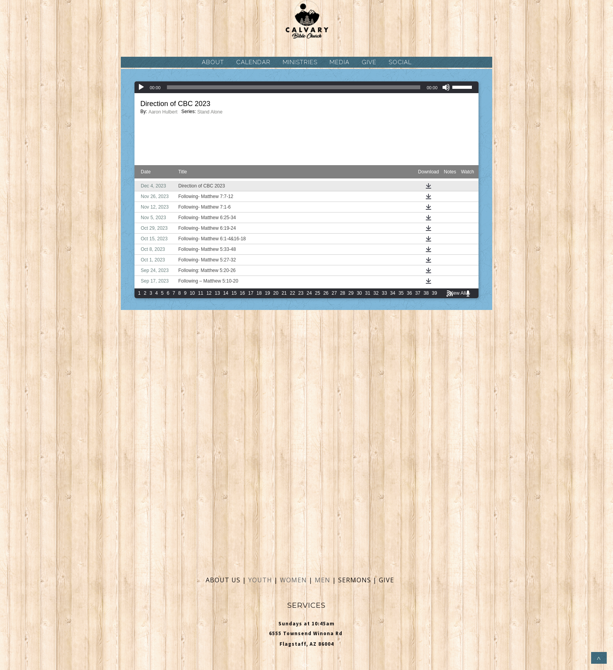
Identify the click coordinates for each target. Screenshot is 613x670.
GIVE (369, 62)
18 (259, 293)
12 (209, 293)
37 (417, 293)
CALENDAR (253, 62)
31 (367, 293)
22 (292, 293)
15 (234, 293)
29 (350, 293)
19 (267, 293)
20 (275, 293)
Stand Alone (209, 112)
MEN (322, 580)
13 (217, 293)
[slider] (294, 87)
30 (359, 293)
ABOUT (213, 62)
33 (384, 293)
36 (409, 293)
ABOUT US (223, 580)
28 (342, 293)
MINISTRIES (300, 62)
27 (334, 293)
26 (325, 293)
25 (317, 293)
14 (225, 293)
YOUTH (260, 580)
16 (242, 293)
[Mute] (446, 87)
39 (434, 293)
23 (300, 293)
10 (192, 293)
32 (375, 293)
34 (392, 293)
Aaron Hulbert (163, 112)
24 (309, 293)
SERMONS (355, 580)
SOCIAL (400, 62)
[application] (306, 87)
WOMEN (294, 580)
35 (400, 293)
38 (425, 293)
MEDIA (340, 62)
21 (284, 293)
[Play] (141, 87)
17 (250, 293)
